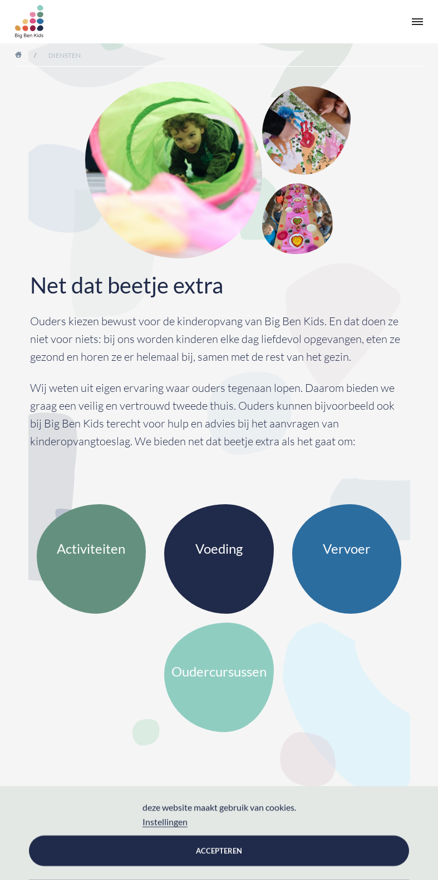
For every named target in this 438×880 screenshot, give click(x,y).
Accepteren (219, 850)
